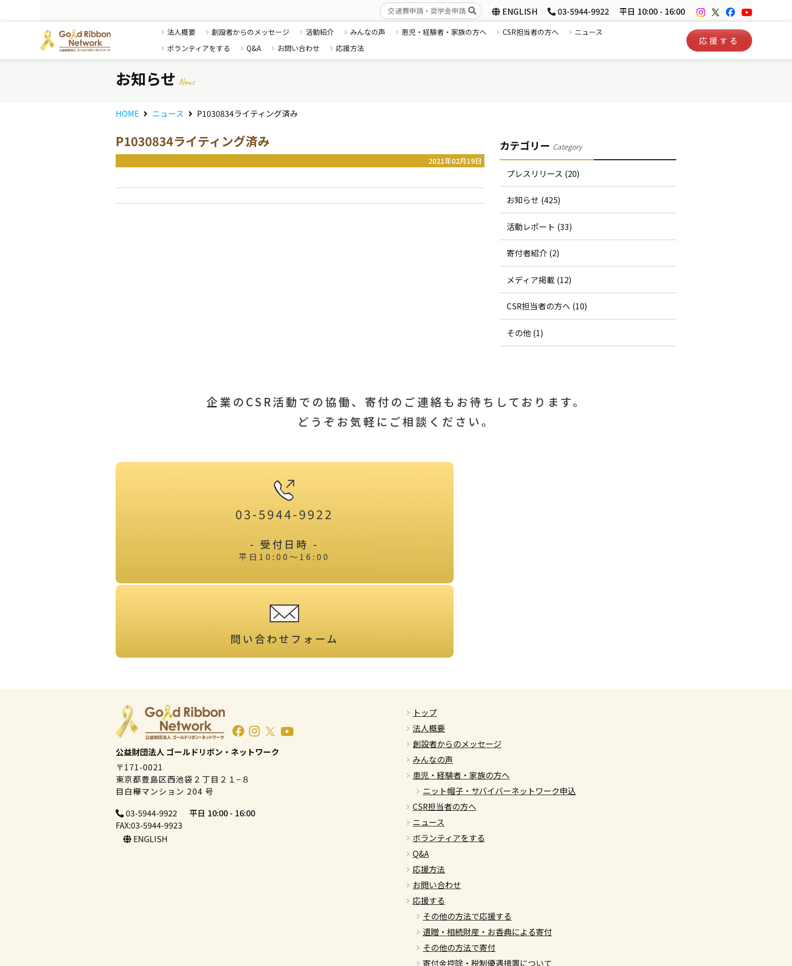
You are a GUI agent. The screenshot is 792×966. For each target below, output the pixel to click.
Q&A (253, 48)
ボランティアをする (198, 48)
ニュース (589, 32)
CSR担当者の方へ (531, 32)
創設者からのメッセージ (250, 32)
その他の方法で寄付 (459, 880)
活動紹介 (320, 32)
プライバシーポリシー (453, 927)
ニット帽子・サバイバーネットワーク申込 (499, 723)
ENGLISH (514, 11)
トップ (425, 645)
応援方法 (350, 48)
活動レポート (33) (540, 229)
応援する (719, 40)
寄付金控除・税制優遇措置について (487, 896)
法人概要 (181, 32)
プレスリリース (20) (543, 174)
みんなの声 (367, 32)
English (426, 911)
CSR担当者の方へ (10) (547, 313)
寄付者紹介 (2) (533, 257)
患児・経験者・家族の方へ (444, 32)
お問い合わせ (298, 48)
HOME (127, 113)
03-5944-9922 (578, 11)
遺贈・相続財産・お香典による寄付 (487, 864)
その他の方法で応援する (467, 849)
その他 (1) (525, 341)
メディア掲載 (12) (539, 285)
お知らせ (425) (534, 202)
